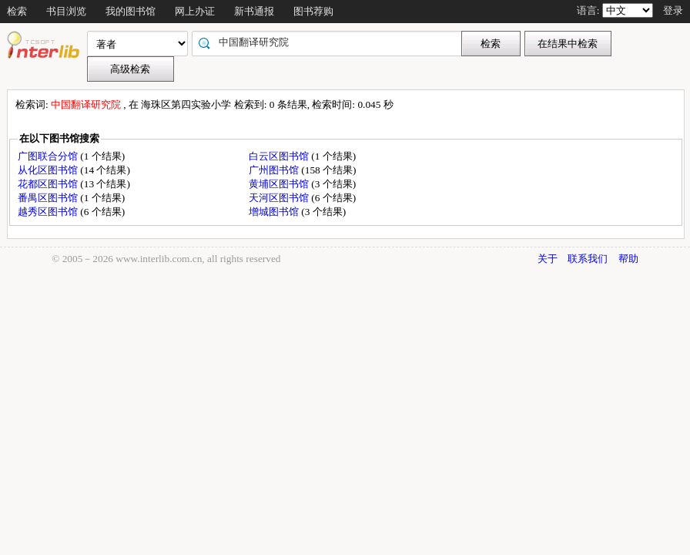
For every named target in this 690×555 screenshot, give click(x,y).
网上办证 (195, 11)
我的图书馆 (131, 11)
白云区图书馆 (280, 156)
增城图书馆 (275, 211)
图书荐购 (313, 11)
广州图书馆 (275, 170)
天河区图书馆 (280, 198)
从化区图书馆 (49, 170)
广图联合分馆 (49, 156)
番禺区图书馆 (49, 198)
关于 (548, 258)
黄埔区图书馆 (280, 184)
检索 (17, 11)
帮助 (628, 258)
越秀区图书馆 (49, 211)
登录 (673, 10)
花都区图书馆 (49, 184)
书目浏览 (66, 11)
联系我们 (588, 258)
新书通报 (254, 11)
